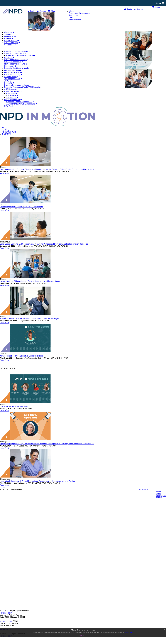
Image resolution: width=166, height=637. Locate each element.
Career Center (11, 77)
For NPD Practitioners (14, 70)
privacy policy (129, 632)
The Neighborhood (13, 79)
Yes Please (142, 489)
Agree (82, 635)
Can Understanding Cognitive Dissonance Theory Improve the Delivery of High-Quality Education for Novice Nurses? (48, 169)
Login (128, 9)
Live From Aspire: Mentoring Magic (14, 406)
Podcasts (9, 83)
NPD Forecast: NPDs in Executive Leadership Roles (21, 356)
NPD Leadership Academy (16, 60)
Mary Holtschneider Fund (15, 64)
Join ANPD (9, 34)
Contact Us (10, 45)
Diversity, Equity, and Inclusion (17, 85)
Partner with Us (11, 41)
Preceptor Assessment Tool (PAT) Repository (23, 87)
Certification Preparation (15, 53)
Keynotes (13, 95)
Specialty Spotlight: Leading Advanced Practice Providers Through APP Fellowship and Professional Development (47, 444)
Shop (156, 7)
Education (11, 93)
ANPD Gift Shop (12, 43)
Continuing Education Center (17, 51)
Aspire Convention (13, 91)
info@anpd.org (6, 621)
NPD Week (9, 106)
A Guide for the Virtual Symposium (21, 104)
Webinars (9, 58)
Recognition (10, 66)
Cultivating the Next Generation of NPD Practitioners (21, 207)
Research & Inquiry (13, 75)
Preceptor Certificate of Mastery (18, 68)
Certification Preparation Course (20, 55)
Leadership (10, 36)
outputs (159, 498)
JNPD (7, 81)
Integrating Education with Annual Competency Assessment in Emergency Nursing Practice (37, 481)
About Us (9, 32)
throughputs (161, 496)
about (158, 492)
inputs (158, 494)
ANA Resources (11, 89)
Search (138, 9)
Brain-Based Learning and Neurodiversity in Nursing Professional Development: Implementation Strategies (44, 244)
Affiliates (8, 39)
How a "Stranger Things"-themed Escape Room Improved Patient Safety (30, 281)
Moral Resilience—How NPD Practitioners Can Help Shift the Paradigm (29, 319)
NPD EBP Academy (13, 62)
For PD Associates (13, 72)
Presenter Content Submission (20, 102)
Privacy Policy (6, 613)
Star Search (12, 98)
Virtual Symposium (13, 100)
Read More (4, 173)
